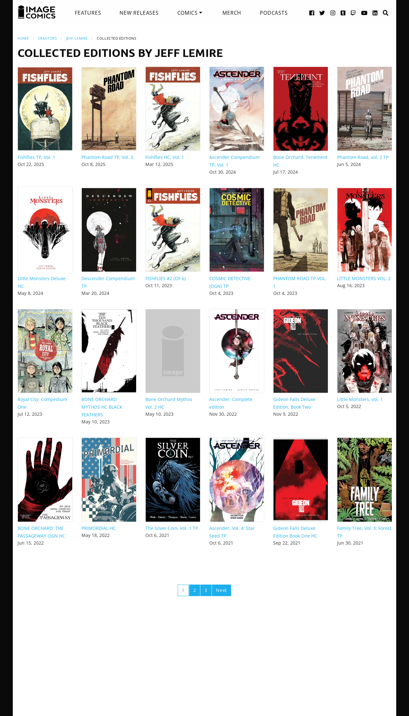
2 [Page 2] (194, 590)
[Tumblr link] (343, 13)
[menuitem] (88, 13)
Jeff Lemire (77, 38)
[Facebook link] (311, 13)
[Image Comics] (37, 12)
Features (88, 12)
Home (23, 38)
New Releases (139, 12)
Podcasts (274, 12)
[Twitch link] (353, 13)
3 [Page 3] (205, 590)
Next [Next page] (221, 590)
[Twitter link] (322, 13)
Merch (231, 12)
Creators (47, 38)
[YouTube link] (364, 13)
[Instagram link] (333, 13)
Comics (187, 12)
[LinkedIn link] (375, 13)
